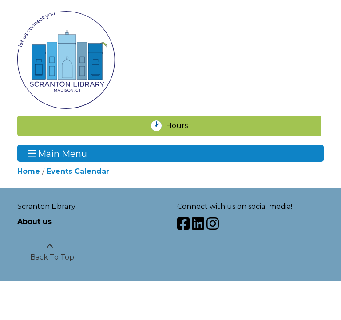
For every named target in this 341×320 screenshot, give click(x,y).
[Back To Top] (49, 252)
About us (34, 221)
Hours (182, 125)
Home (28, 171)
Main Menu (57, 153)
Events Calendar (78, 171)
